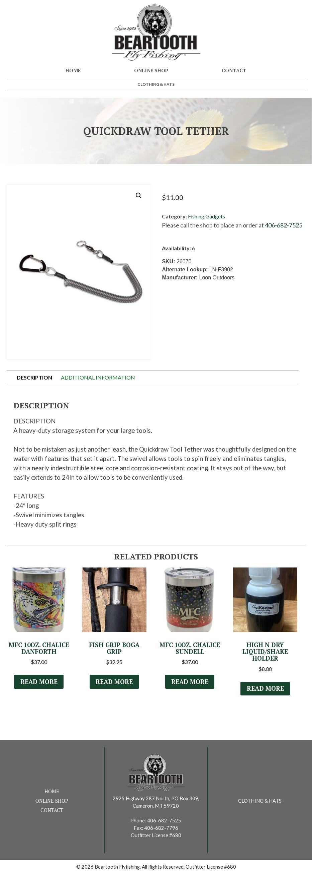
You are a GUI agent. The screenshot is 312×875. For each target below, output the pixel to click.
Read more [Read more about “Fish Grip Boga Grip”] (114, 682)
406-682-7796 (161, 829)
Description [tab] (34, 377)
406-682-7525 (283, 225)
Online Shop (151, 70)
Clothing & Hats (156, 84)
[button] (139, 196)
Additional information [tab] (98, 377)
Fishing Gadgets (206, 216)
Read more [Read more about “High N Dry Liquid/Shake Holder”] (265, 689)
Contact (234, 70)
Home (73, 70)
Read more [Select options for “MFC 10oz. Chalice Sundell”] (190, 682)
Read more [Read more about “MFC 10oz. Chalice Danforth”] (39, 682)
